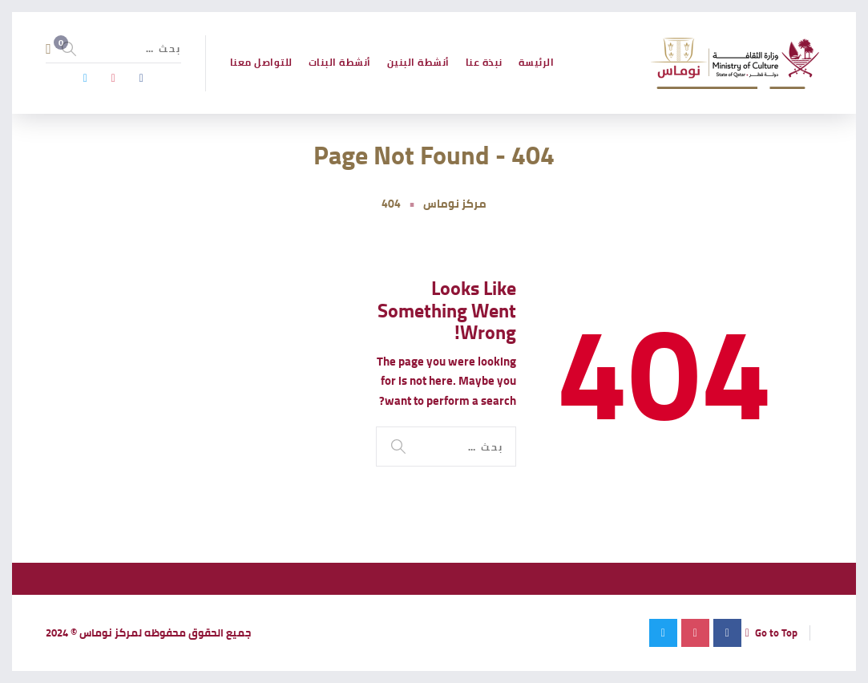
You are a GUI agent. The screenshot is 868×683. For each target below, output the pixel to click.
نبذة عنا (484, 62)
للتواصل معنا (261, 62)
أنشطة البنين (418, 62)
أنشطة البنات (340, 62)
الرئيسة (537, 62)
